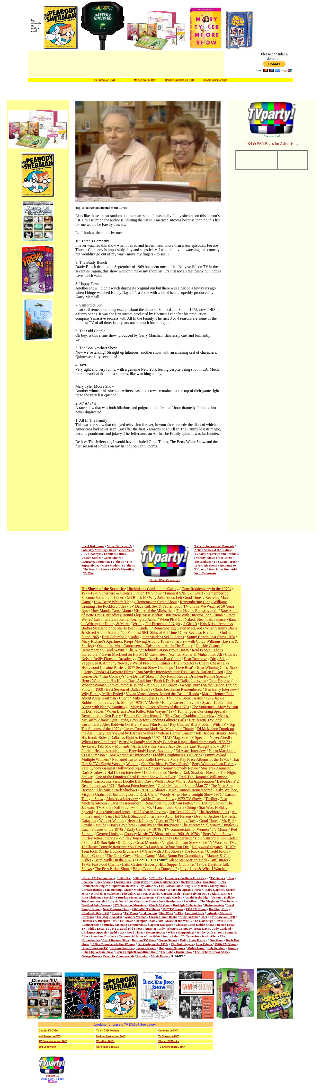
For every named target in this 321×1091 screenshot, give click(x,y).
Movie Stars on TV (119, 546)
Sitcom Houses (155, 932)
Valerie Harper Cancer (175, 733)
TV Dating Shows (210, 803)
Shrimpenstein (214, 905)
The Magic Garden (169, 897)
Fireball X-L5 (131, 893)
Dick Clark (148, 794)
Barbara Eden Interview (136, 786)
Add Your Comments (215, 571)
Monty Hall (218, 886)
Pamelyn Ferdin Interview (158, 825)
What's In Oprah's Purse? (185, 889)
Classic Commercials (215, 80)
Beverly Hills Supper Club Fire (169, 864)
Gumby (233, 948)
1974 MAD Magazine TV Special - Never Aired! (192, 737)
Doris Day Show (122, 825)
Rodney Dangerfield (176, 838)
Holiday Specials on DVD (179, 80)
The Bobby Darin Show (176, 952)
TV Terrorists (190, 936)
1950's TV (124, 878)
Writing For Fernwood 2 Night (156, 624)
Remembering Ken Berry (101, 716)
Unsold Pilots (217, 851)
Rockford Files (191, 882)
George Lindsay (108, 834)
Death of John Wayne (95, 905)
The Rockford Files (214, 812)
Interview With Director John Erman (194, 615)
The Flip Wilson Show (98, 952)
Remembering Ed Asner (138, 619)
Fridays (117, 913)
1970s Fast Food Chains (100, 864)
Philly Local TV (99, 928)
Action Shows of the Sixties (212, 550)
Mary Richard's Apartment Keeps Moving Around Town (125, 641)
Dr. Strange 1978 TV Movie (137, 702)
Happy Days (186, 821)
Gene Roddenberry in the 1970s (206, 589)
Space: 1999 (211, 702)
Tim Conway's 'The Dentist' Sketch (129, 676)
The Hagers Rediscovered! (197, 611)
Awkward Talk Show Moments (105, 746)
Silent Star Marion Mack (188, 860)
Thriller (211, 799)
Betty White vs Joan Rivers (213, 764)
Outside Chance (208, 646)
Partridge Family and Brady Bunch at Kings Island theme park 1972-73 (174, 742)
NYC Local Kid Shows (127, 928)
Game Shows (112, 557)
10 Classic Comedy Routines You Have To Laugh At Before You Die (135, 847)
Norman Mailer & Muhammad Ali (195, 654)
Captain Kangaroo (160, 924)
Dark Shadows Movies (161, 772)
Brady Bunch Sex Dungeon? (155, 869)
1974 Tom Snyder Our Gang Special (197, 711)
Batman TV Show (144, 940)
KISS (179, 913)
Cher (204, 917)
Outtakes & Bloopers (95, 921)
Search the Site (218, 569)
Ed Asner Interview (191, 751)
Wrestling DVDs (105, 1041)
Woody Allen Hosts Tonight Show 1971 (191, 794)
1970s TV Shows (225, 944)
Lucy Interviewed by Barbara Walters (126, 733)
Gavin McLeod (169, 786)
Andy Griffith (188, 917)
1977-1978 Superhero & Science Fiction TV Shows (121, 593)
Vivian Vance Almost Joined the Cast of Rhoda (162, 694)
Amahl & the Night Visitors (203, 897)
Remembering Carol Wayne (103, 650)
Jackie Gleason (146, 948)
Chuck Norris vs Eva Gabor (159, 659)
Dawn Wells (153, 781)
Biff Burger (219, 860)
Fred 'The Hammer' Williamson (203, 777)
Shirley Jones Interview (99, 838)
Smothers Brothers (103, 936)
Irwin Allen (209, 936)
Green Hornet (167, 940)
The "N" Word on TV (217, 842)
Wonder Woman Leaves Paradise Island (112, 685)
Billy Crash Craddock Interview (189, 716)
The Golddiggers (182, 944)
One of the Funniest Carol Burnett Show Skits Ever (136, 777)
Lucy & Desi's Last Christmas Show (131, 901)
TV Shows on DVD (104, 80)
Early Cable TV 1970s (144, 829)
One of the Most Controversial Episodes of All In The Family (145, 646)
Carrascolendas (92, 889)
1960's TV (140, 878)
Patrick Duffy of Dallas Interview (180, 681)
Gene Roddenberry (165, 882)
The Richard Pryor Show (212, 952)
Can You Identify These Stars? (165, 764)
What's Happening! (181, 932)
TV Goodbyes (92, 554)
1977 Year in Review (150, 812)
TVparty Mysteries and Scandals (216, 554)
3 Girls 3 (190, 624)
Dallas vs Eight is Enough (130, 737)
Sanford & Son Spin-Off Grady (107, 842)
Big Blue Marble (196, 886)
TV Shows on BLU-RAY (171, 1047)
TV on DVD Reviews (107, 1030)
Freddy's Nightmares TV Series (177, 755)
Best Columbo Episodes (120, 637)
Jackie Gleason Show (157, 799)
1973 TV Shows (189, 799)
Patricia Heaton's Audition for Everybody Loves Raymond (126, 751)
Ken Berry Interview (221, 689)
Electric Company (179, 928)
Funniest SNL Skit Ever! (184, 593)
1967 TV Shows (172, 909)
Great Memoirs (147, 842)
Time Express (220, 681)
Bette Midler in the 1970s (114, 860)
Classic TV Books (168, 1041)
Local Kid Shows (92, 546)
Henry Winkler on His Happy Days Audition (116, 681)
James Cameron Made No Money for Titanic (159, 729)
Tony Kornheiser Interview (129, 755)
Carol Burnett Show (116, 940)
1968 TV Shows (196, 909)
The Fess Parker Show (112, 869)
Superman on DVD (123, 886)
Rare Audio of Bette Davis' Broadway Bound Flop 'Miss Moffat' (159, 613)
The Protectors (184, 663)
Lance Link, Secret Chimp (175, 807)
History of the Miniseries (153, 611)
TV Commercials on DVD (53, 1041)
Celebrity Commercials (118, 956)
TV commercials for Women (186, 829)
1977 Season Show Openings (150, 667)
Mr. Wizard (151, 893)
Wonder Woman (111, 821)
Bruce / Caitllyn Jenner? (142, 716)
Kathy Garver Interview (180, 702)
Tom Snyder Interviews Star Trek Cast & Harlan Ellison (179, 672)
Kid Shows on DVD (50, 1036)
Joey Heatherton (170, 901)
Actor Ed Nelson (178, 816)
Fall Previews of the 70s (133, 807)
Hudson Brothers (122, 948)
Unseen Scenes (91, 557)
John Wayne (141, 882)
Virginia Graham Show (180, 842)
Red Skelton (148, 913)
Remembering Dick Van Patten (168, 803)
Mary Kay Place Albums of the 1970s (159, 707)
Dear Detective (195, 659)
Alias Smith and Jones (113, 812)
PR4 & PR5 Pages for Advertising (271, 143)
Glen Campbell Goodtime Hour (137, 952)
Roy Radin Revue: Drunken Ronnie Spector (194, 676)
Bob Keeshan (216, 948)
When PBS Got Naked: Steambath (186, 619)
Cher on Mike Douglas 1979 (141, 698)
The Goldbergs (203, 921)
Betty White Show (217, 834)
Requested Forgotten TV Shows (102, 561)
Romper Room (146, 921)
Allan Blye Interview (149, 746)
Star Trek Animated (216, 768)
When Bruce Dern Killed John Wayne (136, 711)
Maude (100, 825)
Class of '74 (165, 821)
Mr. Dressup (113, 889)
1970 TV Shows (152, 790)
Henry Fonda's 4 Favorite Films (108, 672)
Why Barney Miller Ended (102, 694)
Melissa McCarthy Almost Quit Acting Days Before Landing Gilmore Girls (155, 718)
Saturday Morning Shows (98, 550)
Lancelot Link (194, 913)
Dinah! (86, 825)
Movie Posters (160, 956)
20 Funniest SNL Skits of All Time (150, 632)
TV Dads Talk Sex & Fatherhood (154, 606)
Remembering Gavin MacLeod (178, 628)
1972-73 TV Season (161, 685)
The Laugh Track (225, 561)
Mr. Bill (228, 821)
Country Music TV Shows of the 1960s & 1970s (162, 834)
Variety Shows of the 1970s (214, 557)
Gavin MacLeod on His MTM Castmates (134, 654)
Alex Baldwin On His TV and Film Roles (134, 724)
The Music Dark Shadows (117, 790)
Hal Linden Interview (124, 772)
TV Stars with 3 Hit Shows (160, 851)
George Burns (91, 956)
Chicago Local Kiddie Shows (195, 924)
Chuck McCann (160, 905)
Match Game (144, 856)
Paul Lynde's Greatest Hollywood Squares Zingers (120, 768)
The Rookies (194, 851)
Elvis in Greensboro (126, 803)
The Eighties (202, 561)
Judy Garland (221, 928)
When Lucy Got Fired (98, 742)
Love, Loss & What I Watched (204, 869)
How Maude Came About (111, 611)
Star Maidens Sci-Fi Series (163, 637)
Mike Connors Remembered (190, 790)
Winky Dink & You (209, 932)
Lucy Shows (103, 882)
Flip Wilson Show (171, 886)
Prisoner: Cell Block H (128, 597)
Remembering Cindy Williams (203, 602)
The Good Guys (119, 856)
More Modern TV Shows (118, 565)
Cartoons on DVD (168, 1030)
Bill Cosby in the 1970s (153, 944)
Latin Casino (132, 864)
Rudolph (142, 956)
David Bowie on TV (94, 948)
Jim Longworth (47, 1047)
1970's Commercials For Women (113, 944)
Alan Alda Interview (122, 799)
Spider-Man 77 (196, 786)
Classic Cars (122, 882)
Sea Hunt (209, 882)
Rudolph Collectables (187, 905)
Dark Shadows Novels (199, 772)
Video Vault (126, 550)
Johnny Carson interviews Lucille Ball (111, 781)
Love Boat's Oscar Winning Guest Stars (207, 667)
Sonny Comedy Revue (180, 768)
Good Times (209, 821)
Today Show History (193, 940)
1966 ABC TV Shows (146, 909)
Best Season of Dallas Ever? (128, 689)
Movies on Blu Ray (145, 80)
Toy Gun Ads (148, 886)
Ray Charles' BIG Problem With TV (198, 724)
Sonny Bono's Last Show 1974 (211, 637)
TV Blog (88, 573)
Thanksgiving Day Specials (200, 893)
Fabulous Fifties (115, 554)
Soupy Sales (170, 936)
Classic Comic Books (163, 917)
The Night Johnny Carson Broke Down (158, 650)
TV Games (217, 878)
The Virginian (209, 901)
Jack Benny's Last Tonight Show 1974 (198, 746)
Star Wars (166, 913)
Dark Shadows (92, 772)
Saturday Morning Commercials (124, 924)
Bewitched (228, 901)
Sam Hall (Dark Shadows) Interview (133, 816)
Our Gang (216, 940)
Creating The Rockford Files (103, 606)
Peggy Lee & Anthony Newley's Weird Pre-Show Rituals (125, 663)
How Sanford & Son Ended (216, 838)
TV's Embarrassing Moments (214, 546)
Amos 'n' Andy (155, 928)
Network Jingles (139, 821)
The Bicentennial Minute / (202, 825)
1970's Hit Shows (205, 565)
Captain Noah (170, 893)
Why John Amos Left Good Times (175, 597)
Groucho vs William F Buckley (185, 878)
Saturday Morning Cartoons (135, 897)
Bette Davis (202, 928)
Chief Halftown (154, 889)
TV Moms (220, 829)
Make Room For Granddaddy (181, 856)
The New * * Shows (96, 569)
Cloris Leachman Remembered (177, 689)
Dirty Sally (218, 659)
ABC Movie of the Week (174, 921)
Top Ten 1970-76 (182, 812)
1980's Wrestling (122, 569)
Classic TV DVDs (48, 1030)
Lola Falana (204, 944)
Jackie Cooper (92, 856)
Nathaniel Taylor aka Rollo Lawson (139, 759)
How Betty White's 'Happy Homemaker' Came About (135, 602)
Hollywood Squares (207, 847)
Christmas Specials (94, 932)
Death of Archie (206, 816)
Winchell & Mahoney (104, 893)
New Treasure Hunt (116, 909)
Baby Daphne (214, 889)
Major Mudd (133, 889)
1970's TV (156, 878)
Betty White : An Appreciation (190, 781)
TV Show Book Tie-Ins (184, 698)
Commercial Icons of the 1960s (139, 936)
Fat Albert (190, 901)
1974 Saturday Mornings (129, 905)
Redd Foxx (117, 932)
